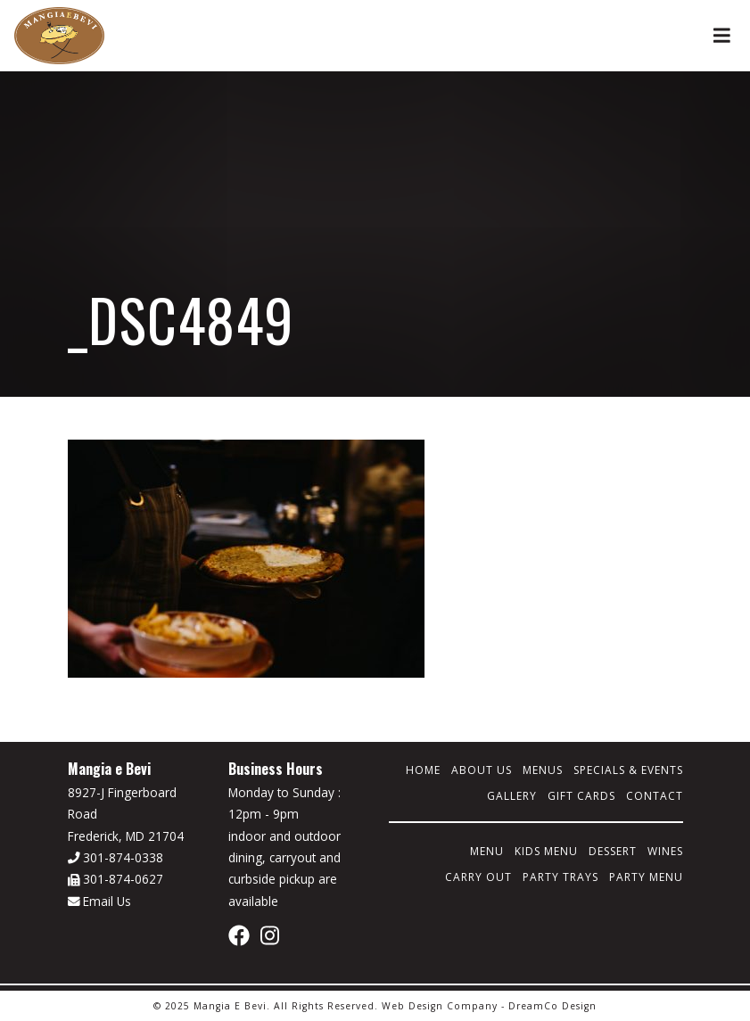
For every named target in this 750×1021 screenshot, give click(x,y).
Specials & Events (628, 770)
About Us (481, 770)
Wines (665, 851)
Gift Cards (581, 795)
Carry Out (478, 877)
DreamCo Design (552, 1006)
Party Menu (646, 877)
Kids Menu (546, 851)
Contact (654, 795)
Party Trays (560, 877)
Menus (543, 770)
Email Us (100, 901)
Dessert (613, 851)
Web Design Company (440, 1006)
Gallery (512, 795)
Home (423, 770)
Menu (487, 851)
